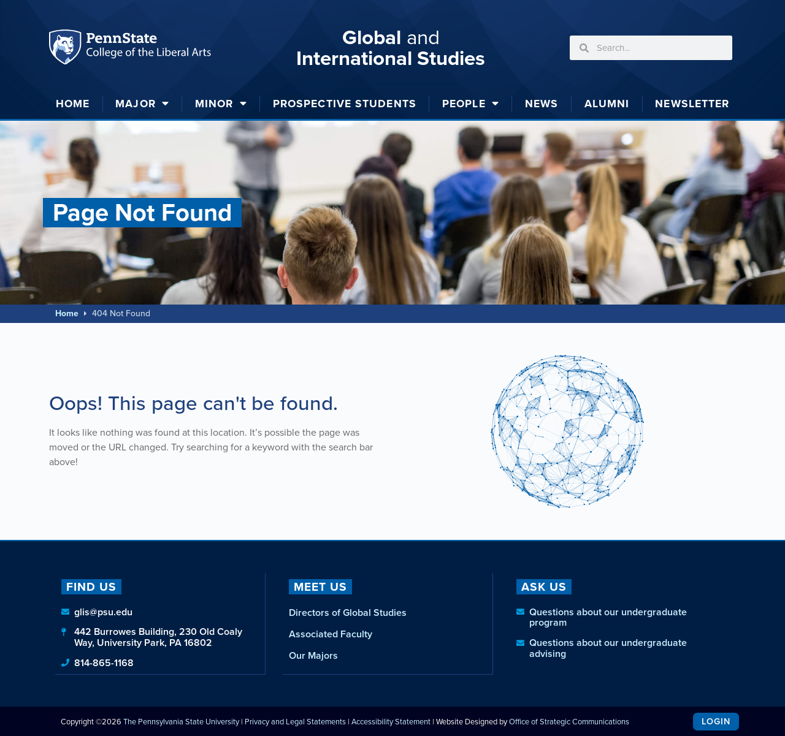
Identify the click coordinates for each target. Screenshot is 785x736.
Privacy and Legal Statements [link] (295, 721)
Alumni (607, 104)
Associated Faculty (330, 634)
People (470, 103)
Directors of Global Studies (348, 612)
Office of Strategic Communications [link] (569, 721)
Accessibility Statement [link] (391, 721)
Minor (221, 103)
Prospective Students (344, 104)
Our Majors (313, 655)
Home (73, 104)
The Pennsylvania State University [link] (181, 721)
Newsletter (692, 104)
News (541, 104)
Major (142, 103)
